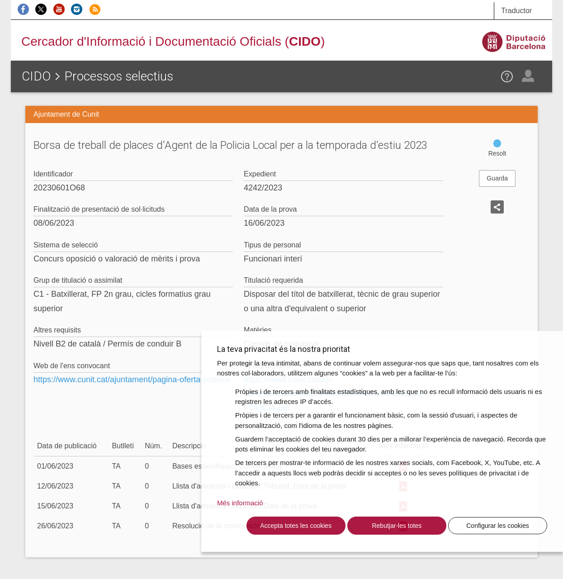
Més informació (240, 503)
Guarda (497, 178)
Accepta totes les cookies (295, 525)
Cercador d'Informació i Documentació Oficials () (173, 41)
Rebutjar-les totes (396, 525)
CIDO (36, 76)
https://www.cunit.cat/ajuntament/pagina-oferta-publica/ (132, 379)
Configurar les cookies (497, 525)
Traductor (516, 10)
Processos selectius (118, 76)
